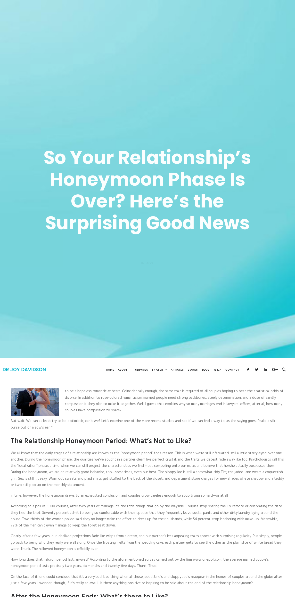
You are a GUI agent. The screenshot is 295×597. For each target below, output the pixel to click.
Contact (232, 358)
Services (141, 358)
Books (193, 358)
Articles (177, 358)
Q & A (217, 358)
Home (110, 358)
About (124, 358)
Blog (206, 358)
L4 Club (159, 358)
